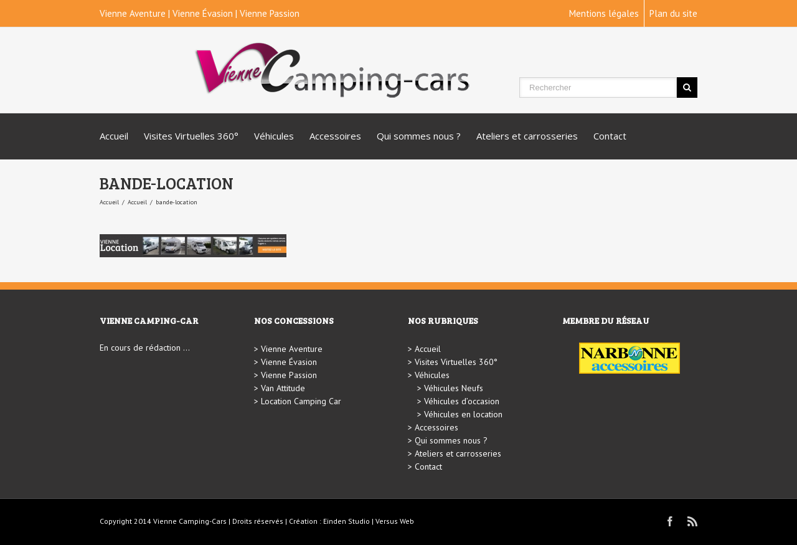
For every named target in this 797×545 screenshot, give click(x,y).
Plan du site (673, 13)
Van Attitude (283, 388)
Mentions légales (604, 13)
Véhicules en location (463, 414)
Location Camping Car (301, 401)
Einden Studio (346, 521)
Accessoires (335, 136)
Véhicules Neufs (453, 388)
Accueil (114, 136)
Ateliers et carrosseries (527, 136)
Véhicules (274, 136)
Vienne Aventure (133, 13)
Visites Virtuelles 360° (191, 136)
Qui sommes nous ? (419, 136)
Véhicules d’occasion (461, 401)
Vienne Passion (269, 13)
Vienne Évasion (202, 13)
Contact (609, 136)
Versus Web (394, 521)
